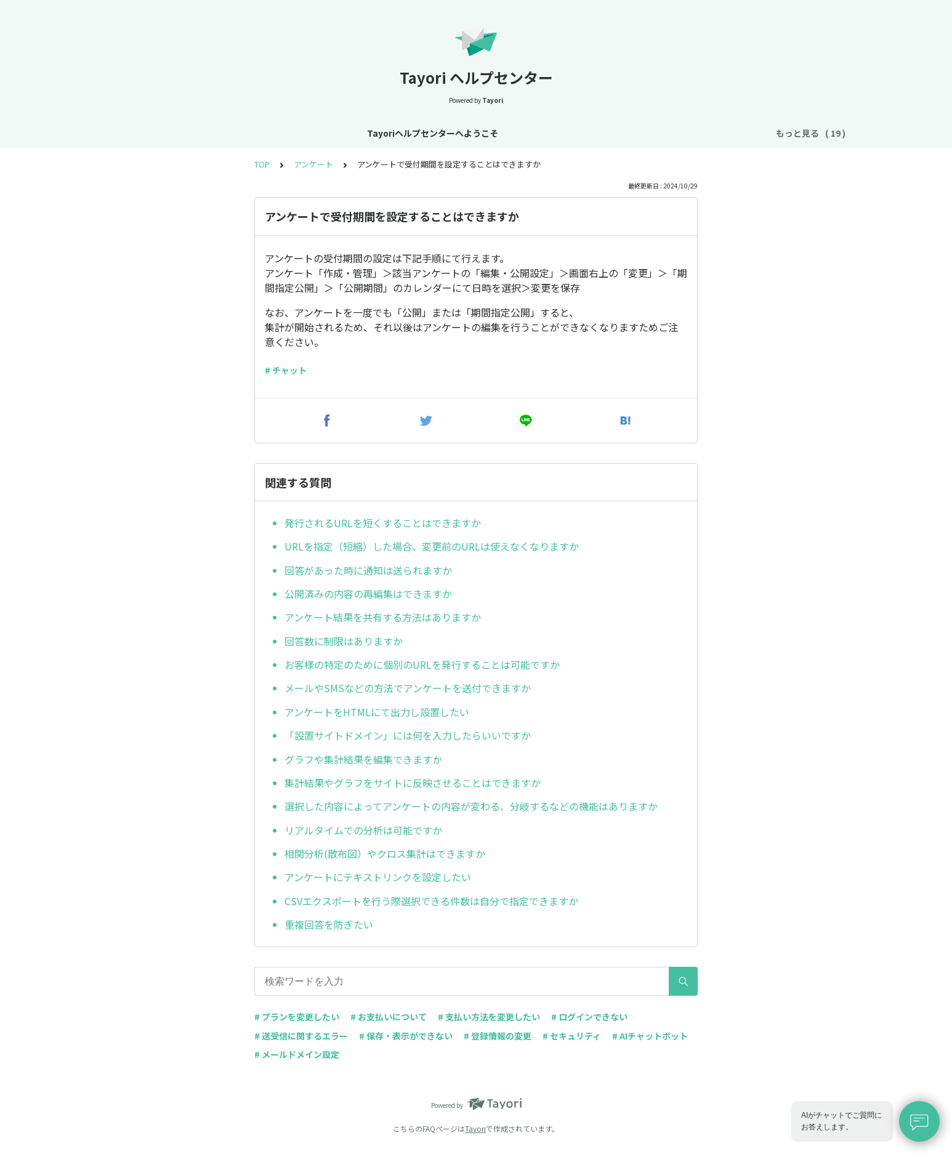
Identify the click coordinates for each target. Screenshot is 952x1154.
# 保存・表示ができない (406, 1036)
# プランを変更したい (296, 1017)
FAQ (743, 133)
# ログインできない (589, 1017)
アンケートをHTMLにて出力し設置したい (376, 711)
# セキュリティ (572, 1036)
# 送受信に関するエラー (301, 1036)
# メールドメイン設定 (296, 1054)
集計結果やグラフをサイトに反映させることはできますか (412, 782)
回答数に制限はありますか (343, 641)
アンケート (313, 164)
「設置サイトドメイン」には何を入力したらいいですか (407, 735)
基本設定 (408, 133)
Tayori (475, 1128)
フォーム (615, 133)
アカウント (464, 133)
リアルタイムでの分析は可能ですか (363, 830)
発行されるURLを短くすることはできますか (382, 522)
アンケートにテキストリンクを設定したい (377, 877)
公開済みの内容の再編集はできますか (368, 593)
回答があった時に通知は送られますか (368, 570)
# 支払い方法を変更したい (489, 1017)
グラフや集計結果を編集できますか (363, 759)
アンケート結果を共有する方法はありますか (382, 617)
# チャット (286, 370)
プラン (516, 133)
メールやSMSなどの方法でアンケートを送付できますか (407, 687)
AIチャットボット (684, 133)
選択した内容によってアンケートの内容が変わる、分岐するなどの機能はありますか (471, 806)
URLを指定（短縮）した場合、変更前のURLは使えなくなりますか (431, 546)
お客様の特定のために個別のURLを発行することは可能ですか (422, 664)
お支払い (563, 133)
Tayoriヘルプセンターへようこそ (179, 133)
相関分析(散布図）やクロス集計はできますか (384, 853)
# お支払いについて (388, 1017)
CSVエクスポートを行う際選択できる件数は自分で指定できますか (431, 901)
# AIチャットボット (650, 1036)
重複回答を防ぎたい (328, 924)
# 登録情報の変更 (497, 1036)
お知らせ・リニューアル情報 (318, 133)
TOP (262, 164)
